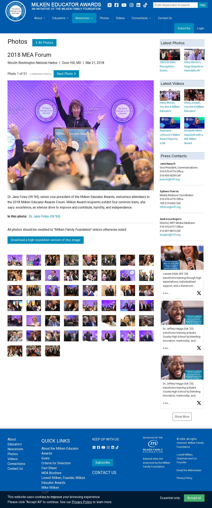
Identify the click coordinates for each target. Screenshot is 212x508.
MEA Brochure (51, 473)
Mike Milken (50, 487)
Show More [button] (182, 416)
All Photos (44, 43)
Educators (58, 18)
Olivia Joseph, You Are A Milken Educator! (194, 103)
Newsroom (83, 18)
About (38, 18)
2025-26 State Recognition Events (170, 62)
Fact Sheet (49, 468)
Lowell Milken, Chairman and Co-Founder (187, 458)
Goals (45, 458)
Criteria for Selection (56, 463)
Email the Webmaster (189, 470)
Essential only (170, 498)
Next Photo (66, 74)
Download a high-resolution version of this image (45, 240)
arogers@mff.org (170, 234)
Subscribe (184, 28)
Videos (120, 18)
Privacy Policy (184, 478)
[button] (182, 272)
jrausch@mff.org (170, 179)
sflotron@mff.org (170, 207)
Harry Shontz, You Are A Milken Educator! (170, 103)
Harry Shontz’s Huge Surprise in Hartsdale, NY (194, 62)
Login (200, 28)
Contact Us (165, 18)
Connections (140, 18)
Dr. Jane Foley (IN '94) (44, 216)
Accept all (194, 498)
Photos (104, 18)
